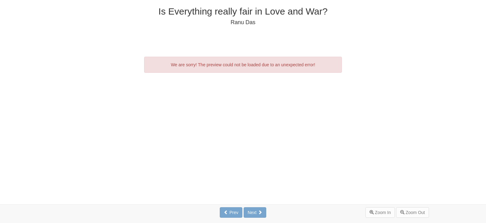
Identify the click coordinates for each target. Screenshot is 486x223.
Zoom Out (412, 212)
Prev (231, 212)
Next (255, 212)
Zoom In (380, 212)
